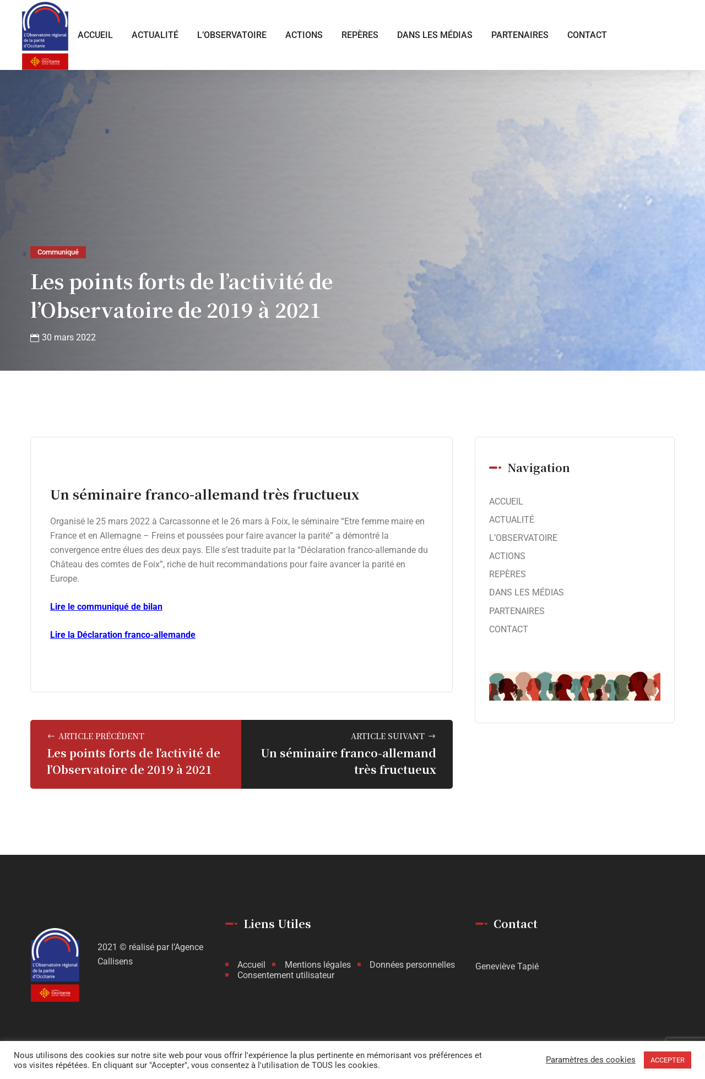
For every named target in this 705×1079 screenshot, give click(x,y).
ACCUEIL (95, 35)
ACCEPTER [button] (667, 1060)
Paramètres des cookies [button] (591, 1060)
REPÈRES (359, 35)
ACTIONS (304, 35)
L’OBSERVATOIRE (232, 35)
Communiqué (58, 252)
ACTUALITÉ (155, 35)
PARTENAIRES (520, 35)
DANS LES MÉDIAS (435, 35)
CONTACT (587, 35)
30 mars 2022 (69, 337)
